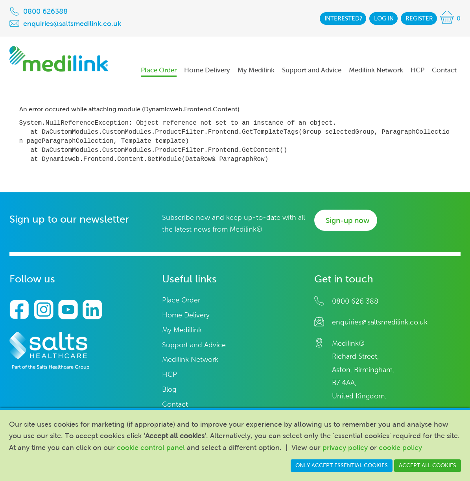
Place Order (181, 300)
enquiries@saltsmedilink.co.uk (380, 322)
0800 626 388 (355, 301)
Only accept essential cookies (341, 465)
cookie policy (400, 448)
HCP (169, 374)
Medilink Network (190, 359)
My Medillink (182, 330)
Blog (169, 389)
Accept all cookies (427, 465)
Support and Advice (194, 345)
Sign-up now (347, 220)
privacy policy (345, 448)
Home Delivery (186, 315)
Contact (175, 404)
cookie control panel (151, 448)
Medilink (59, 59)
